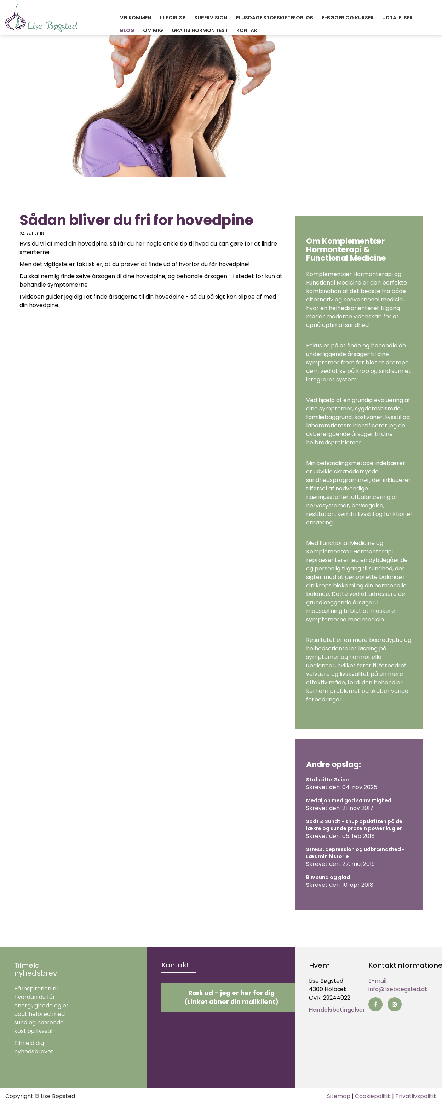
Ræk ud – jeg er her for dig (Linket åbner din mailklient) (231, 997)
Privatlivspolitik (416, 1096)
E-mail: (378, 981)
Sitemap (338, 1096)
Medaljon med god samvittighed (348, 800)
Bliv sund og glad (328, 877)
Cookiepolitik (373, 1096)
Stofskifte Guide (327, 779)
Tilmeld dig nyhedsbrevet (33, 1047)
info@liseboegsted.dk (398, 989)
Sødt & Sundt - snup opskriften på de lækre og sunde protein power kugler (354, 825)
